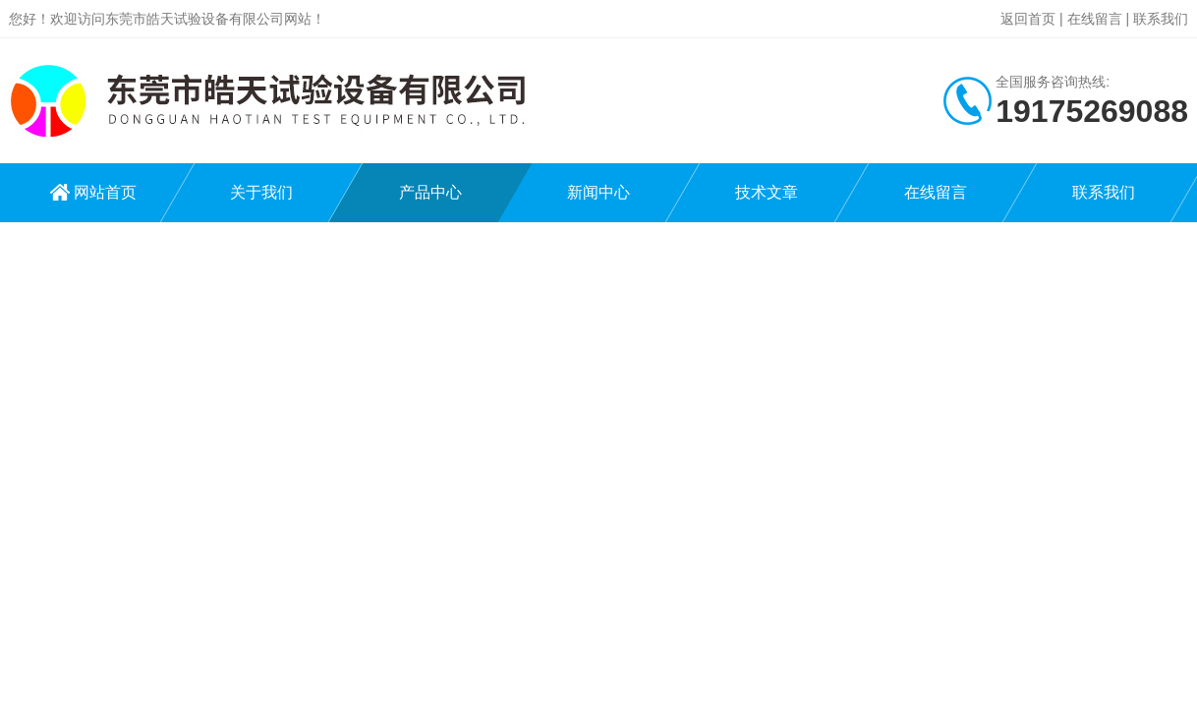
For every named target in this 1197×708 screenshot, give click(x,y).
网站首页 (105, 192)
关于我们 (261, 192)
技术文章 (766, 192)
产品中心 (430, 192)
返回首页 (1027, 19)
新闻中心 (598, 192)
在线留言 (1094, 19)
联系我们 (1160, 19)
